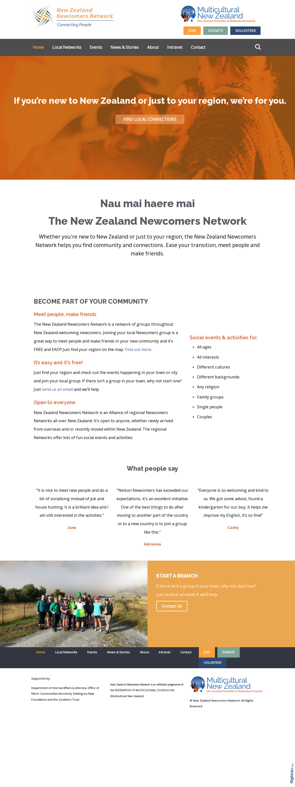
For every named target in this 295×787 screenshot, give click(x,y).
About (153, 47)
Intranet (174, 47)
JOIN (192, 30)
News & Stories (125, 47)
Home (38, 47)
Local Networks (66, 47)
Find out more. (138, 349)
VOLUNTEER (245, 30)
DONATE (215, 30)
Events (96, 47)
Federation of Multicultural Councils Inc (145, 690)
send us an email (57, 389)
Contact (198, 47)
